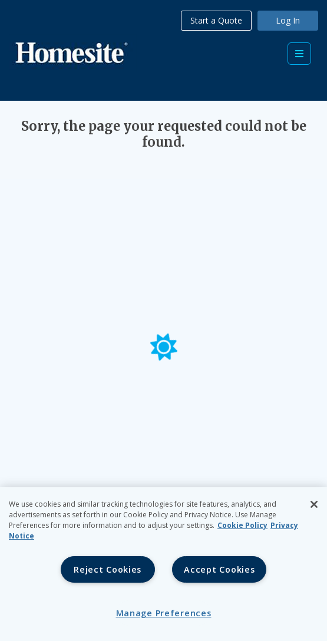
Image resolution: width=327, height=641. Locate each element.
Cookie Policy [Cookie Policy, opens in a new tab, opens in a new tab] (242, 525)
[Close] (314, 504)
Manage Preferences (164, 613)
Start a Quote (216, 20)
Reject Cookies (107, 569)
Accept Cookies (219, 569)
